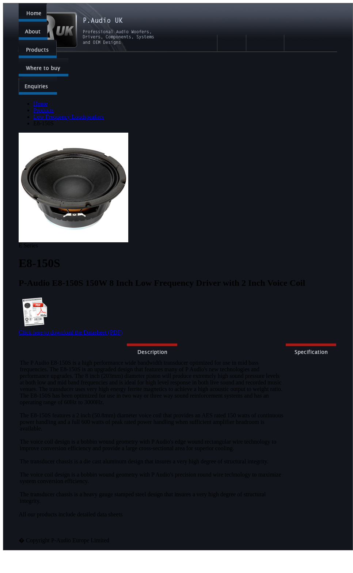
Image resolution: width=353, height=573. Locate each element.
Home (40, 103)
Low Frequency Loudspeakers (68, 117)
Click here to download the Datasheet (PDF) (70, 332)
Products (43, 110)
